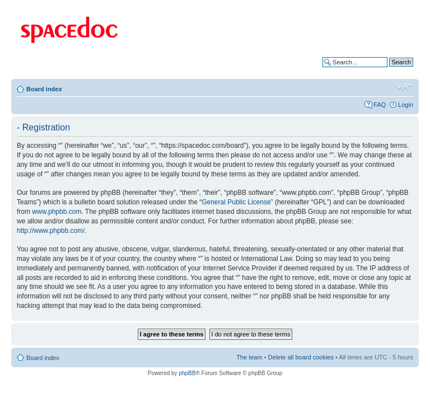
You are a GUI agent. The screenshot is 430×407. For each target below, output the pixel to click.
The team (249, 357)
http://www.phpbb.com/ (51, 231)
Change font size (405, 87)
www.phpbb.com (56, 212)
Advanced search (389, 70)
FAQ (379, 104)
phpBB (187, 373)
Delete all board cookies (301, 357)
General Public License (236, 202)
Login (405, 104)
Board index (44, 89)
